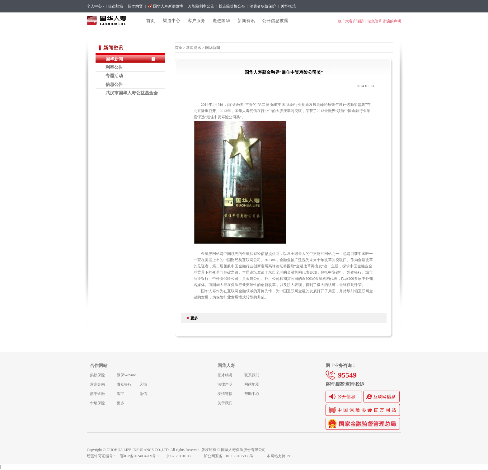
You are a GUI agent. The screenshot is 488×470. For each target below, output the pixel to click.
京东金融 (97, 384)
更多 (194, 318)
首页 (178, 47)
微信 (143, 394)
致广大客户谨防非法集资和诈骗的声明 (369, 21)
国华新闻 (114, 58)
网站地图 (251, 384)
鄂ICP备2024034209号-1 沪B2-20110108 (159, 456)
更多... (122, 403)
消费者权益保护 (263, 6)
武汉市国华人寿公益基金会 (132, 92)
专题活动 (114, 75)
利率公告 (114, 67)
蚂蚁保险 (97, 375)
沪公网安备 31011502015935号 (233, 456)
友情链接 (225, 394)
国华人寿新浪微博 (168, 6)
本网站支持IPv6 (280, 456)
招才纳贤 (135, 6)
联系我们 (251, 375)
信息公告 (114, 84)
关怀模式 (288, 6)
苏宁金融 (97, 394)
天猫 (143, 384)
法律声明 (225, 384)
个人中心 (95, 6)
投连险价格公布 (232, 6)
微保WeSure (126, 375)
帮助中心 (251, 394)
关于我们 (225, 403)
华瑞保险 (97, 403)
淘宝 (120, 394)
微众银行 (124, 384)
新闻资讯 (193, 47)
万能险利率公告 (201, 6)
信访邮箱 (115, 6)
